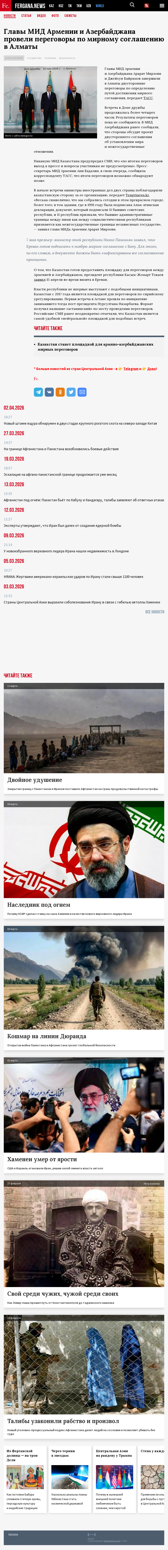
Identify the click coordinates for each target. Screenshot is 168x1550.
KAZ (51, 5)
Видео (41, 16)
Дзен (151, 368)
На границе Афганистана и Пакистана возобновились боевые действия (61, 449)
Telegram (130, 368)
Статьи (26, 16)
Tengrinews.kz (137, 195)
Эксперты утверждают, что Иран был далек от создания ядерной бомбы (62, 525)
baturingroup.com (112, 1541)
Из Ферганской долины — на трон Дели (22, 1455)
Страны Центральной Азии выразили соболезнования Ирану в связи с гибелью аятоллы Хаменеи (82, 602)
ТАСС (148, 98)
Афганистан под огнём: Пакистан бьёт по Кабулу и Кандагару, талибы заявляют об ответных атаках (84, 500)
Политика (50, 58)
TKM (80, 5)
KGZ (61, 5)
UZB (89, 5)
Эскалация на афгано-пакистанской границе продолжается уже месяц (60, 474)
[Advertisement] (84, 644)
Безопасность (67, 58)
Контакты (13, 1534)
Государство (34, 58)
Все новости (154, 612)
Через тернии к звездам (63, 1453)
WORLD (101, 5)
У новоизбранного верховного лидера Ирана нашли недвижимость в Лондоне (66, 551)
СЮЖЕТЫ (71, 16)
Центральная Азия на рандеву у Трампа (114, 1453)
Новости (10, 16)
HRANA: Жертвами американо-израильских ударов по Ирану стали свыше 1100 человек (73, 576)
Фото (55, 16)
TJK (70, 5)
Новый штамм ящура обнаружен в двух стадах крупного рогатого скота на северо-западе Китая (80, 423)
